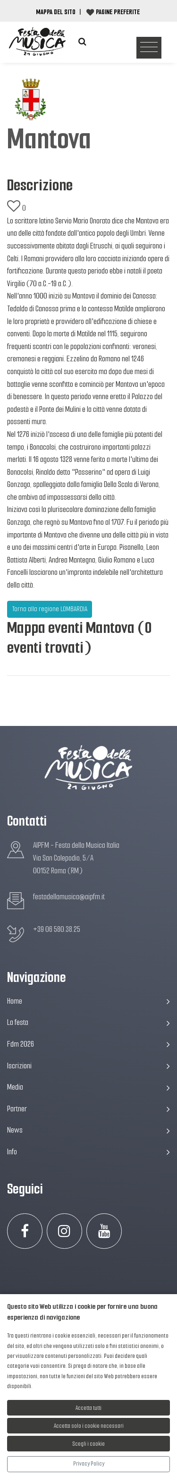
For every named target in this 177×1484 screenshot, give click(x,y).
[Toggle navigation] (148, 48)
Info (88, 1151)
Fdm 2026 (88, 1044)
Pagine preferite (118, 12)
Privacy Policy (88, 1463)
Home (88, 1001)
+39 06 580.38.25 (56, 929)
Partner (88, 1108)
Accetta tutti (88, 1408)
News (88, 1130)
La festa (88, 1022)
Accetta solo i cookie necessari (89, 1426)
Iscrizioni (88, 1065)
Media (88, 1087)
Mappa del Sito (56, 12)
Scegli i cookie (89, 1444)
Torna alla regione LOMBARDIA (49, 609)
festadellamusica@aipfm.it (69, 896)
